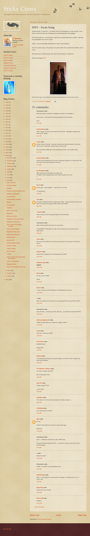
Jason (38, 239)
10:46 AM (39, 256)
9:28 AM (39, 233)
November (10, 160)
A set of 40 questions (13, 261)
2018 (7, 122)
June (8, 174)
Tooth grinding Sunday (13, 243)
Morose (9, 202)
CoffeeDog (40, 408)
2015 (7, 130)
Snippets (9, 188)
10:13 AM (39, 246)
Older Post (82, 515)
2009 (7, 147)
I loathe (9, 254)
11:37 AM (39, 292)
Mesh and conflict (12, 216)
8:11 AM (39, 136)
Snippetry (9, 208)
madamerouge (41, 262)
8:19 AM (39, 165)
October (9, 163)
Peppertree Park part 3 (13, 222)
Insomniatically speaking (14, 199)
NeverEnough (41, 475)
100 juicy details (8, 55)
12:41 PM (39, 325)
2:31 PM (39, 469)
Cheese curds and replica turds (16, 191)
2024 (7, 105)
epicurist (39, 383)
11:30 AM (39, 282)
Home (58, 515)
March (9, 270)
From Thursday (11, 182)
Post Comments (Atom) (44, 519)
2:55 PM (39, 481)
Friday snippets (11, 248)
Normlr (39, 287)
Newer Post (34, 515)
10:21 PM (39, 503)
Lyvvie (39, 142)
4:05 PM (39, 402)
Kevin (38, 185)
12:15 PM (39, 303)
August (9, 169)
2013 (7, 136)
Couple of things (11, 245)
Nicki (38, 419)
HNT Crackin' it (11, 251)
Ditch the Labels (8, 58)
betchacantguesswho (43, 320)
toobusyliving (41, 129)
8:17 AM (39, 152)
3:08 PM (39, 391)
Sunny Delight (41, 158)
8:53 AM (39, 206)
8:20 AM (39, 179)
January (9, 276)
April (8, 180)
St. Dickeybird (41, 170)
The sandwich (11, 205)
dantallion (40, 397)
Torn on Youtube (8, 70)
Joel (38, 199)
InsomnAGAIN (11, 196)
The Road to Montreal (10, 65)
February (10, 273)
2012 (7, 139)
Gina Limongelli (8, 60)
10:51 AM (39, 267)
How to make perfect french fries (16, 267)
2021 (7, 113)
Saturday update (11, 185)
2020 (7, 116)
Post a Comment (39, 507)
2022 (7, 110)
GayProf (39, 356)
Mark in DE (40, 498)
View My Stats (7, 529)
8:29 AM (39, 193)
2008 (7, 150)
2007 (7, 152)
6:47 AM (39, 123)
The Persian (40, 341)
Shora (38, 273)
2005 (7, 279)
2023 (7, 108)
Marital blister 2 (11, 237)
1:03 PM (39, 363)
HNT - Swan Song (12, 210)
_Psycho (39, 212)
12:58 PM (39, 335)
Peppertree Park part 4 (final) (15, 219)
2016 (7, 127)
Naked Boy (40, 487)
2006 (7, 155)
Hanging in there (11, 264)
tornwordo (18, 38)
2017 (7, 125)
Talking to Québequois (13, 194)
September (10, 166)
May (8, 177)
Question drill (10, 240)
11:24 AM (39, 458)
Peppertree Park (8, 63)
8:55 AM (39, 217)
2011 (7, 141)
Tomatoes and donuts (10, 68)
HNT (44, 58)
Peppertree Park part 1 (13, 234)
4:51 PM (39, 413)
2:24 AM (39, 447)
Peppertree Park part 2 (13, 231)
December (10, 158)
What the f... (10, 213)
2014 (7, 133)
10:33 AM (39, 492)
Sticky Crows (20, 8)
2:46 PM (39, 377)
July (8, 172)
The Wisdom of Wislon (43, 368)
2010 (7, 144)
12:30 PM (39, 314)
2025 (7, 102)
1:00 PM (39, 350)
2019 (7, 119)
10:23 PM (39, 431)
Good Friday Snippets (13, 229)
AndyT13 (39, 251)
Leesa (38, 331)
